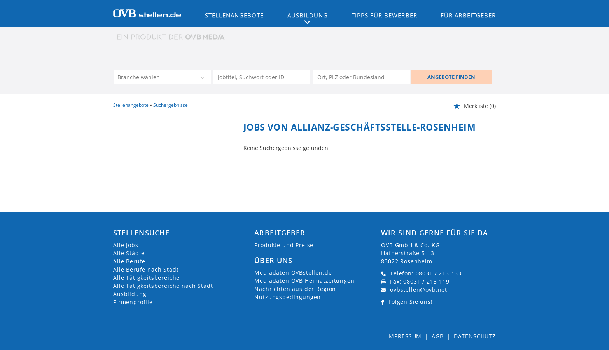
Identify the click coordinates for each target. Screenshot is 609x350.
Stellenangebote (234, 15)
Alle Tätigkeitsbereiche (146, 277)
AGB (438, 336)
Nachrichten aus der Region (295, 289)
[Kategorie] (154, 78)
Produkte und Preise (283, 245)
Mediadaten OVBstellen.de (293, 272)
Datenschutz (475, 336)
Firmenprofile (133, 302)
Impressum (404, 336)
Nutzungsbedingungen (287, 297)
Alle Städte (129, 253)
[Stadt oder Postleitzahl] (361, 77)
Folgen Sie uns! (410, 301)
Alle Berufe (129, 261)
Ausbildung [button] (307, 15)
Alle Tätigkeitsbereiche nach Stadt (163, 285)
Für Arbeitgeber (468, 15)
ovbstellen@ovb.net (418, 289)
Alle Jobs (125, 245)
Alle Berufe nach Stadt (145, 269)
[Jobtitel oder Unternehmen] (261, 77)
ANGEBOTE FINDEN (451, 76)
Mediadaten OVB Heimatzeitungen (304, 280)
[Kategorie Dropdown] (203, 78)
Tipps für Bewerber (384, 15)
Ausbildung (129, 294)
